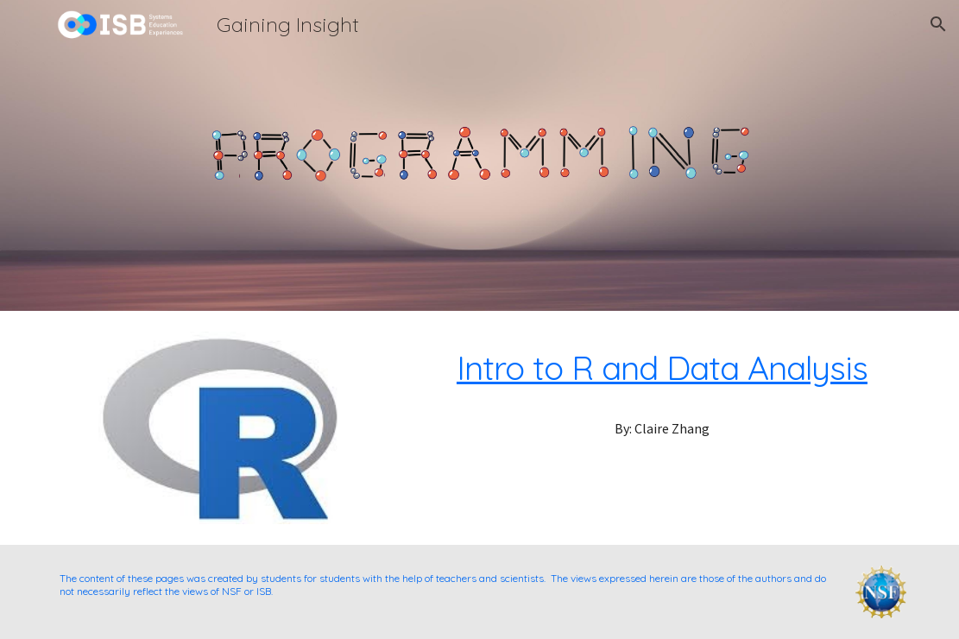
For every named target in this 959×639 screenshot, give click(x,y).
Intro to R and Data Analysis (662, 367)
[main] (662, 368)
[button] (938, 24)
